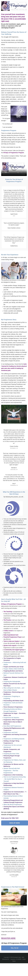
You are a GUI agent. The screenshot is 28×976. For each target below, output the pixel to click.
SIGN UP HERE (14, 823)
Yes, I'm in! (14, 948)
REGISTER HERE (8, 938)
